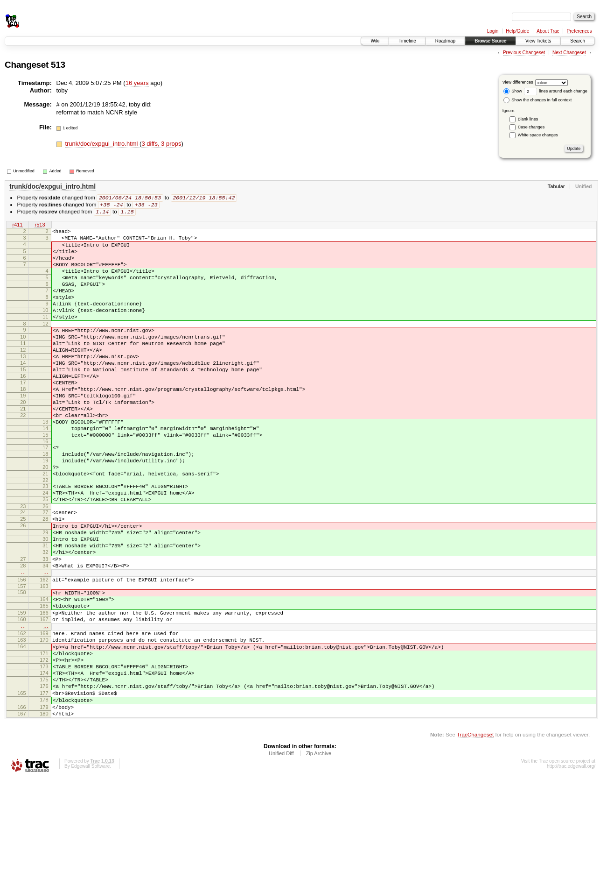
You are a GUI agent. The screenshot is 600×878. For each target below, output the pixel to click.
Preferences (579, 31)
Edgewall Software (90, 865)
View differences (517, 82)
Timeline (407, 40)
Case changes (531, 127)
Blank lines (528, 119)
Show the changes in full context (537, 100)
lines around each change (555, 91)
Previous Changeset (524, 52)
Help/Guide (517, 31)
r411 (17, 226)
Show (512, 91)
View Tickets (538, 40)
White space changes (538, 135)
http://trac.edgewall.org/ (571, 865)
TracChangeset (475, 834)
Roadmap (445, 40)
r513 (40, 226)
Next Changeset (569, 52)
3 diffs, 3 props (161, 143)
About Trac (548, 31)
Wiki (374, 40)
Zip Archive (318, 853)
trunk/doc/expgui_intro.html (102, 143)
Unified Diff (281, 853)
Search (577, 40)
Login (492, 31)
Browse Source (490, 40)
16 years (137, 82)
